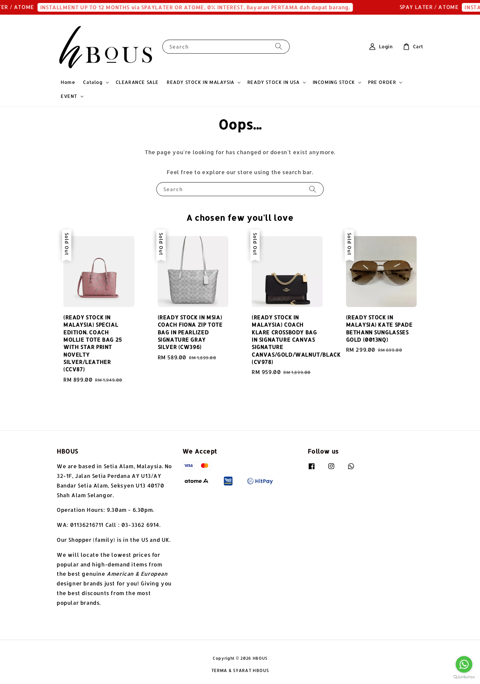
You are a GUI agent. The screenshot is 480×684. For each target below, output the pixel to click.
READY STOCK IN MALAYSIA (200, 82)
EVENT (69, 96)
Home (68, 82)
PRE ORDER (382, 82)
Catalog (92, 82)
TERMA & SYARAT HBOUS (240, 670)
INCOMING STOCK (334, 82)
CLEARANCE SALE (137, 82)
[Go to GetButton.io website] (464, 677)
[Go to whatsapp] (464, 664)
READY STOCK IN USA (273, 82)
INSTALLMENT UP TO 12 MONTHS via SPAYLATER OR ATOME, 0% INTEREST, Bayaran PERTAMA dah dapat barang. (204, 7)
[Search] (278, 46)
